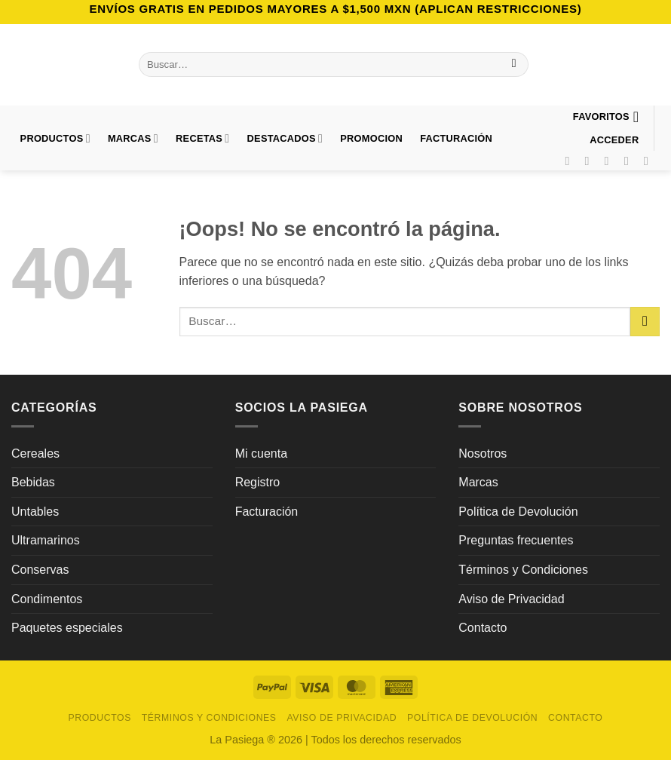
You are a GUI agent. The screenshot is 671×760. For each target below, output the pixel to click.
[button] (614, 140)
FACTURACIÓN (456, 138)
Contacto (482, 627)
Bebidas (33, 482)
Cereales (35, 453)
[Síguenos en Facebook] (571, 160)
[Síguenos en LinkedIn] (650, 160)
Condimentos (46, 599)
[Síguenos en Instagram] (591, 160)
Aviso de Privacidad (511, 599)
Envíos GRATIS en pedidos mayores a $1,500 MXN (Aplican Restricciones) (335, 8)
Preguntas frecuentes (515, 540)
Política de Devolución (518, 511)
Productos (55, 138)
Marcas (133, 138)
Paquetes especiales (67, 627)
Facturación (267, 511)
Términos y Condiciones (523, 569)
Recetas (202, 138)
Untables (35, 511)
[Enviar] (513, 65)
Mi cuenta (261, 453)
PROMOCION (371, 138)
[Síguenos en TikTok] (611, 160)
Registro (257, 482)
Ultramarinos (45, 540)
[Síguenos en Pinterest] (630, 160)
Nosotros (482, 453)
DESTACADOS (285, 138)
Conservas (40, 569)
